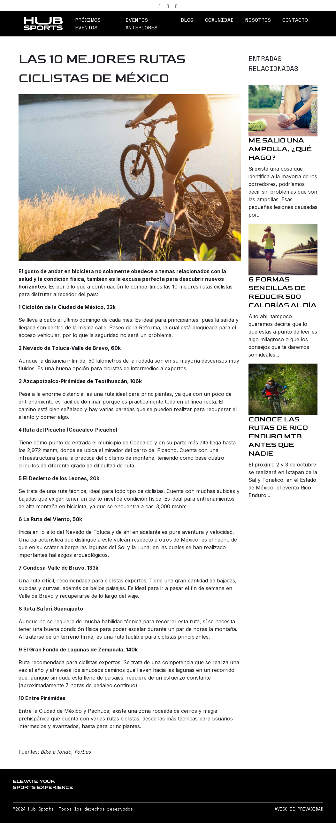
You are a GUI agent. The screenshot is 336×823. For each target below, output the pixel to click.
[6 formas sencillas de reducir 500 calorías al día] (282, 249)
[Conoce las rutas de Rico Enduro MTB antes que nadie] (282, 389)
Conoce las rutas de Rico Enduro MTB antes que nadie (278, 436)
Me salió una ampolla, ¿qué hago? (280, 149)
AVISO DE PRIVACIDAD (299, 809)
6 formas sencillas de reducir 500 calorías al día (282, 292)
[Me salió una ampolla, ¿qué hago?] (282, 110)
